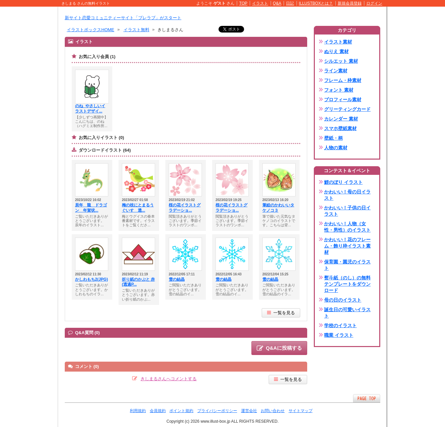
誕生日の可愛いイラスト (347, 313)
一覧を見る (281, 312)
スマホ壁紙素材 (340, 128)
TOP (243, 3)
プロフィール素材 (342, 99)
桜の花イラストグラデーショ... (185, 208)
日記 (290, 3)
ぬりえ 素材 (336, 51)
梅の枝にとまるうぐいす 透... (138, 208)
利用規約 (138, 410)
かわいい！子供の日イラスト (347, 211)
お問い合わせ (273, 410)
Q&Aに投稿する (279, 348)
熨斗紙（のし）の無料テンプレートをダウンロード (347, 284)
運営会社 (249, 410)
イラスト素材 (338, 41)
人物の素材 (335, 147)
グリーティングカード (347, 109)
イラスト (260, 3)
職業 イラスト (338, 335)
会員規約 (158, 410)
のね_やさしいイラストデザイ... (90, 108)
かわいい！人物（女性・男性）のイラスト (347, 227)
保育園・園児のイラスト (347, 265)
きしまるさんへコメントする (168, 378)
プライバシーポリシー (217, 410)
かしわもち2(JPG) (91, 279)
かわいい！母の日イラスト (347, 195)
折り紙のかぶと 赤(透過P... (138, 282)
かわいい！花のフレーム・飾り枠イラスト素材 (347, 246)
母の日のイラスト (342, 300)
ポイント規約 (181, 410)
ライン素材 (335, 70)
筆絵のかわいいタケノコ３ (278, 208)
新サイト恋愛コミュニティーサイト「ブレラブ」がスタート (123, 17)
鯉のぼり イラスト (343, 182)
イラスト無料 (136, 29)
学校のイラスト (340, 325)
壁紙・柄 (333, 138)
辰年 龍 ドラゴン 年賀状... (91, 208)
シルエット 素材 (341, 61)
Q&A (277, 3)
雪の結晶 (177, 279)
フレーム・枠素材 (342, 80)
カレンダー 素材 (341, 118)
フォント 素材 (338, 90)
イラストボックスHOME (90, 29)
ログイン (374, 3)
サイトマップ (300, 410)
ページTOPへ (366, 398)
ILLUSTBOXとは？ (316, 3)
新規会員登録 (350, 3)
